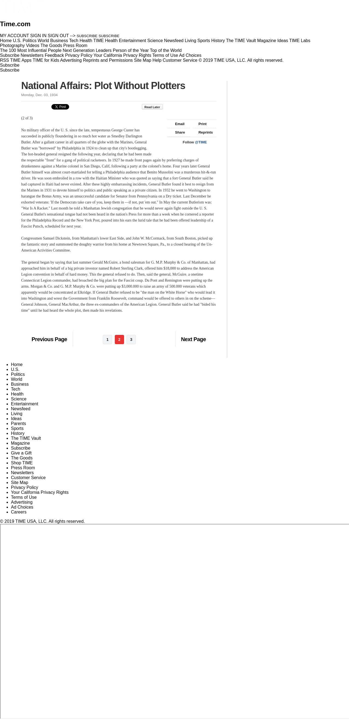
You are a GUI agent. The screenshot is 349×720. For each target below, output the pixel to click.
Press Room (23, 467)
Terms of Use (165, 55)
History (18, 433)
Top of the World (166, 50)
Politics (18, 374)
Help (157, 60)
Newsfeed (20, 408)
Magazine (20, 443)
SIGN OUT (58, 35)
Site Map (142, 60)
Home (17, 364)
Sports (17, 428)
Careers (19, 512)
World (16, 379)
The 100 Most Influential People (30, 50)
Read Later (155, 107)
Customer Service (180, 60)
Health (17, 394)
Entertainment (24, 404)
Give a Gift (21, 453)
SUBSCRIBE (87, 36)
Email (177, 124)
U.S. (15, 369)
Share (177, 132)
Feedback (54, 55)
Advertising (71, 60)
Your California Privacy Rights (122, 55)
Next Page (193, 339)
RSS (4, 60)
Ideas (16, 418)
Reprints (203, 132)
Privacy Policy (78, 55)
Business (20, 384)
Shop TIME (22, 463)
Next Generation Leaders (87, 50)
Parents (18, 423)
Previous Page (49, 339)
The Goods (22, 458)
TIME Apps (20, 60)
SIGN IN (38, 35)
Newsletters (32, 55)
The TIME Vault (26, 438)
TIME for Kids (46, 60)
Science (19, 399)
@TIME (201, 142)
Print (200, 124)
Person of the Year (131, 50)
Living (16, 413)
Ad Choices (192, 55)
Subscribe (9, 55)
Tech (15, 389)
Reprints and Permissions (108, 60)
